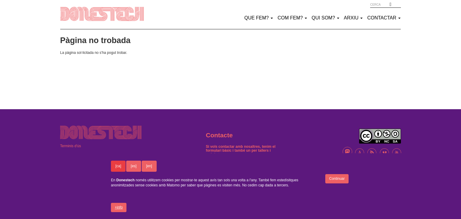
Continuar (337, 182)
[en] (149, 170)
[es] (133, 170)
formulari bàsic (219, 150)
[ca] (118, 170)
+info (119, 211)
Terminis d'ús (70, 146)
